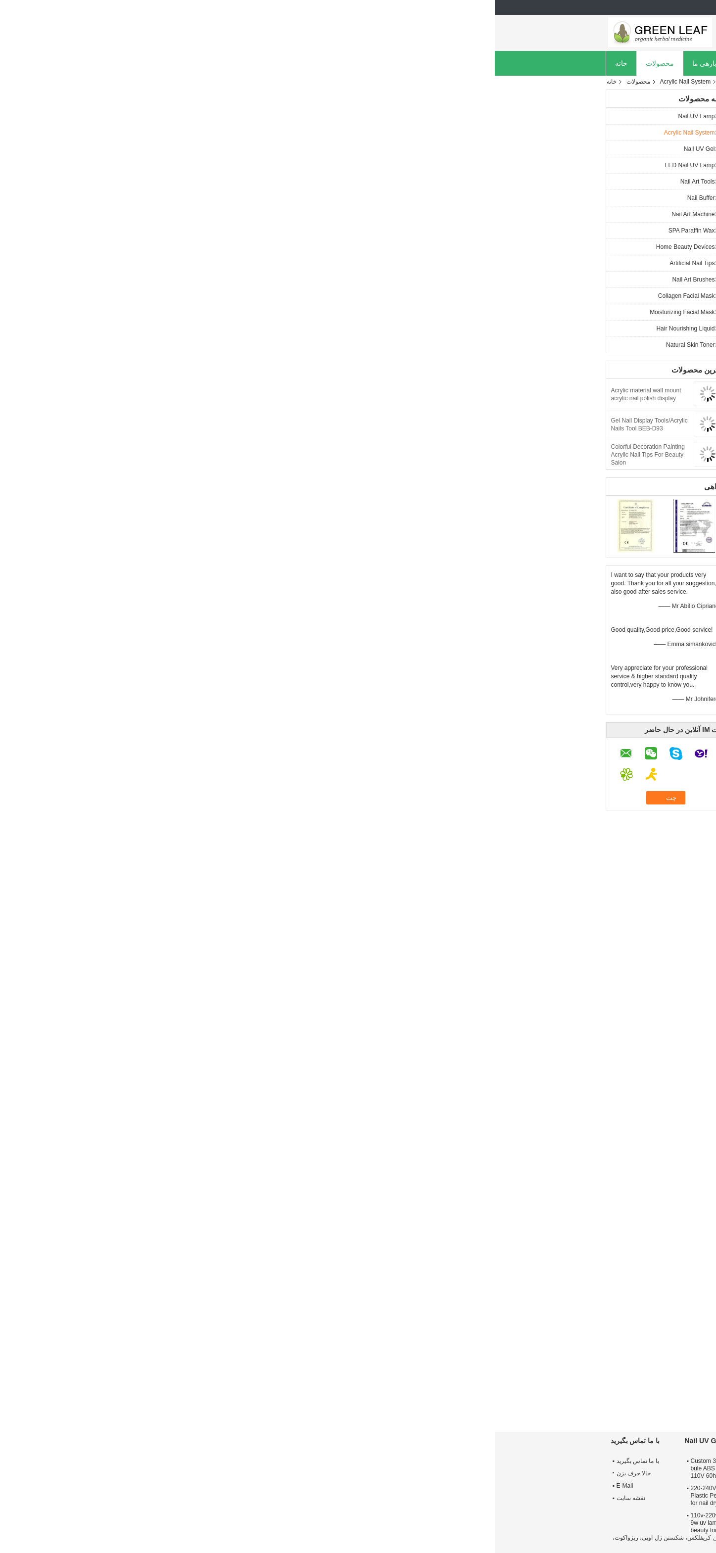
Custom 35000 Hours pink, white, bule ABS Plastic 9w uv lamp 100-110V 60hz (240, 1468)
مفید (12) (528, 1062)
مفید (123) (526, 850)
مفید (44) (527, 962)
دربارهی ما (213, 63)
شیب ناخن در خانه (494, 1128)
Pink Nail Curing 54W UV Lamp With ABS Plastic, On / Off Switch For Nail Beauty (352, 1495)
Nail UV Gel (204, 148)
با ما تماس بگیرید (143, 1461)
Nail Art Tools (203, 181)
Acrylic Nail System (190, 81)
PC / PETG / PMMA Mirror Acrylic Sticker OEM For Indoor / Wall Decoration (570, 1395)
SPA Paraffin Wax (197, 230)
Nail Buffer (206, 197)
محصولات (165, 63)
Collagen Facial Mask (191, 295)
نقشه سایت (136, 1498)
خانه (126, 63)
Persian (590, 7)
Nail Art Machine (198, 214)
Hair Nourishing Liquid (190, 328)
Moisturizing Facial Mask (187, 312)
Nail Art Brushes (198, 279)
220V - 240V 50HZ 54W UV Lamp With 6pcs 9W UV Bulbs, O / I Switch (352, 1523)
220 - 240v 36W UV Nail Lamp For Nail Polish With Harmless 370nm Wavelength (471, 1492)
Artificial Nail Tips (197, 263)
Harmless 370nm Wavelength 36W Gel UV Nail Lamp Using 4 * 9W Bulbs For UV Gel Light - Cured (473, 1515)
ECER (500, 1544)
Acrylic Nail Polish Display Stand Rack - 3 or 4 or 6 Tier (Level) (348, 1390)
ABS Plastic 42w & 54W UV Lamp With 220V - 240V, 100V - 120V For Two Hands (350, 1468)
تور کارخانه (565, 1473)
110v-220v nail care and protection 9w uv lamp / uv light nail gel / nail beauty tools (241, 1523)
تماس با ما (366, 63)
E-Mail (130, 1485)
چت (277, 262)
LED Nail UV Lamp (195, 165)
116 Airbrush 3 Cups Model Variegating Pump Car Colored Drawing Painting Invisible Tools (499, 1399)
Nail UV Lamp (201, 116)
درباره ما (562, 1461)
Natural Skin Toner (195, 344)
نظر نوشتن (498, 740)
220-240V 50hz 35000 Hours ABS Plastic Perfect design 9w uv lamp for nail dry (240, 1495)
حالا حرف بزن (420, 63)
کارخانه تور (262, 63)
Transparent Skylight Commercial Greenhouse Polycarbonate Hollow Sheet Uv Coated (275, 1399)
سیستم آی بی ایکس (545, 1128)
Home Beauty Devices (190, 246)
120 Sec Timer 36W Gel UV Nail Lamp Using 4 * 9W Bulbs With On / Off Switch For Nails (470, 1468)
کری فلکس (453, 1128)
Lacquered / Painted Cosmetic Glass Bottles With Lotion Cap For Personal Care (421, 1395)
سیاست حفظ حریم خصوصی (570, 1537)
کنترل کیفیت (315, 63)
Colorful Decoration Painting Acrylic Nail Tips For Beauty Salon (153, 454)
